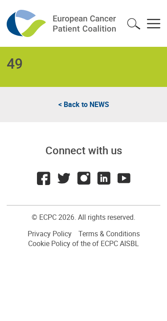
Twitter (63, 178)
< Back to (83, 104)
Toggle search (133, 23)
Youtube (123, 178)
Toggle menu (153, 23)
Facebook (43, 178)
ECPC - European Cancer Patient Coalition (62, 23)
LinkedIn (103, 178)
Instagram (83, 178)
